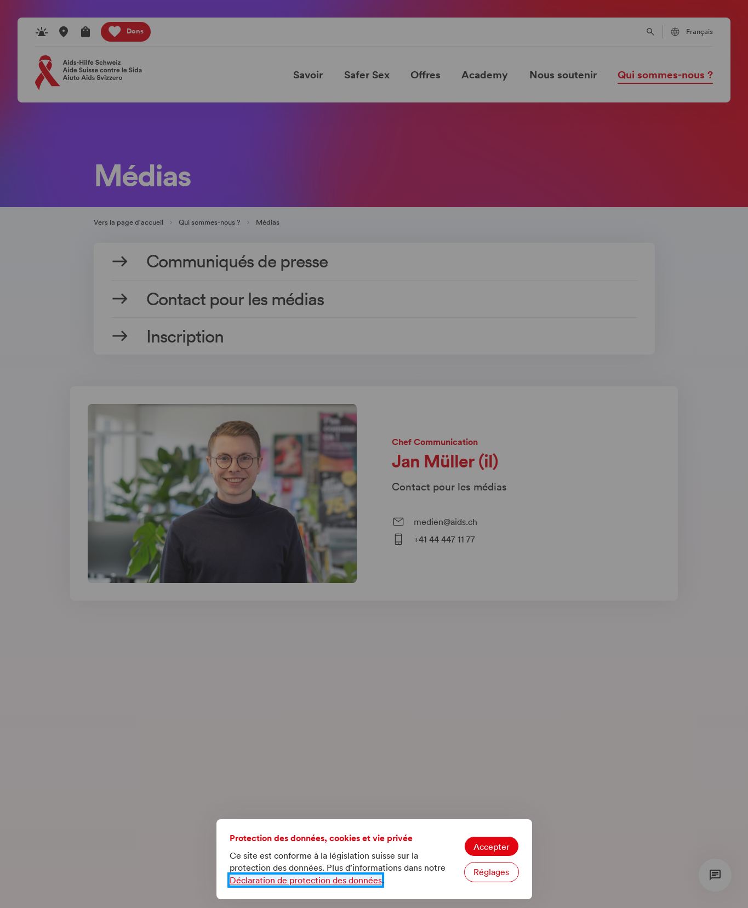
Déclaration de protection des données (306, 880)
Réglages (491, 871)
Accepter (491, 846)
